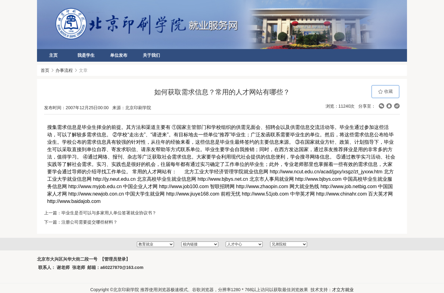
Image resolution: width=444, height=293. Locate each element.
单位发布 (118, 55)
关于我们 (151, 55)
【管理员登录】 (115, 262)
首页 (45, 70)
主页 (53, 55)
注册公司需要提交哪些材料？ (89, 222)
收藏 (385, 91)
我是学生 (86, 55)
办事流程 (64, 70)
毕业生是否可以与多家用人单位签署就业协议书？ (108, 212)
